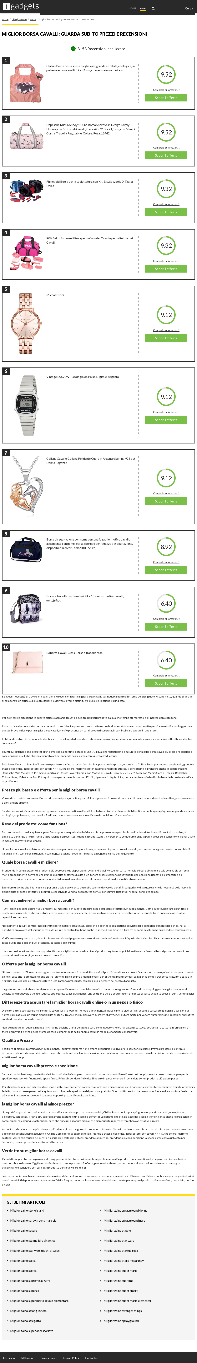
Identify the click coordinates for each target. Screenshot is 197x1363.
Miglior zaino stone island (27, 1209)
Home (134, 5)
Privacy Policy (48, 1356)
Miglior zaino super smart (121, 1289)
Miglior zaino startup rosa (121, 1249)
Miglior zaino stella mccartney (124, 1259)
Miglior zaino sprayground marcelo (33, 1219)
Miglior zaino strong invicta (28, 1309)
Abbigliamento (151, 5)
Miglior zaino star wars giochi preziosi (35, 1249)
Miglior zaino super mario (121, 1269)
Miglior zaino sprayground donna (125, 1209)
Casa (170, 5)
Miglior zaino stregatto (25, 1319)
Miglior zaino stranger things (123, 1309)
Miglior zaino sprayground (121, 1319)
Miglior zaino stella (23, 1259)
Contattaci (91, 1356)
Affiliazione (27, 1356)
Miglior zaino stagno (117, 1229)
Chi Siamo (9, 1356)
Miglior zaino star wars (119, 1239)
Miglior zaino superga (24, 1289)
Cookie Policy (71, 1356)
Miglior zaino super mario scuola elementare (39, 1299)
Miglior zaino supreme (118, 1279)
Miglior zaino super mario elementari (128, 1299)
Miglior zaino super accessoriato (31, 1329)
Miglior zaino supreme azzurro (30, 1279)
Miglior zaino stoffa (23, 1269)
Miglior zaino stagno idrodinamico (33, 1239)
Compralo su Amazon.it (166, 88)
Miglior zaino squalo (23, 1229)
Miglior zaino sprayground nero (124, 1219)
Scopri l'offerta (166, 96)
